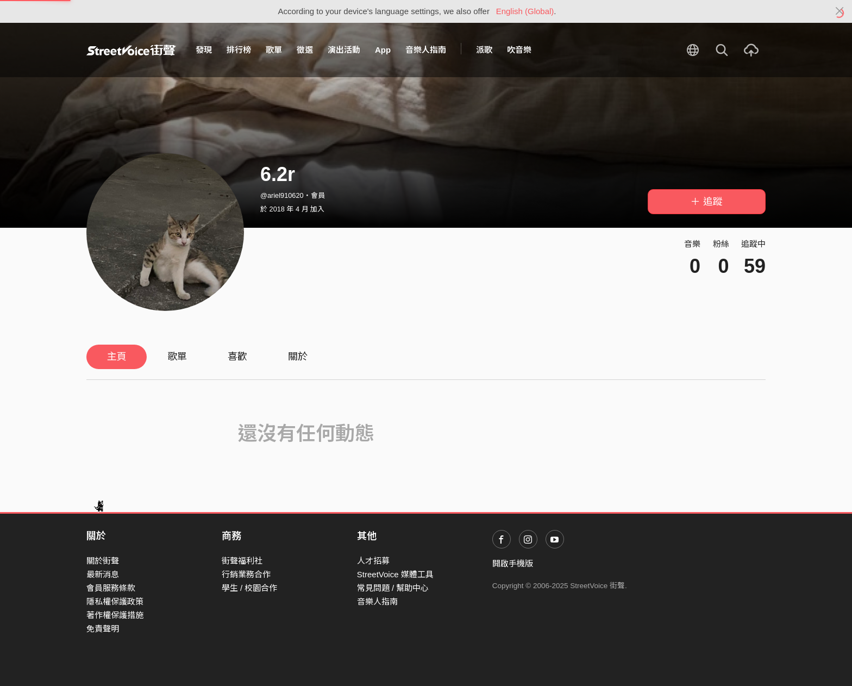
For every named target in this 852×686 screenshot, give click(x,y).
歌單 (274, 49)
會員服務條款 (110, 588)
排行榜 (239, 49)
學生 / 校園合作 (250, 588)
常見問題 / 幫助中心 (393, 588)
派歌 (484, 49)
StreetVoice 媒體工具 (395, 574)
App (383, 49)
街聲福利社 (242, 560)
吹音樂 (519, 49)
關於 (298, 356)
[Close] (840, 11)
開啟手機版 (512, 563)
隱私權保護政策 (114, 601)
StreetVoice (131, 50)
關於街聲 (102, 560)
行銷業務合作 (246, 574)
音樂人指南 (425, 49)
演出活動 (344, 49)
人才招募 (373, 560)
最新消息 (102, 574)
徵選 (305, 49)
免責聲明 (102, 628)
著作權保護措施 (114, 615)
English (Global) (525, 11)
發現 (204, 49)
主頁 (117, 356)
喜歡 (237, 356)
